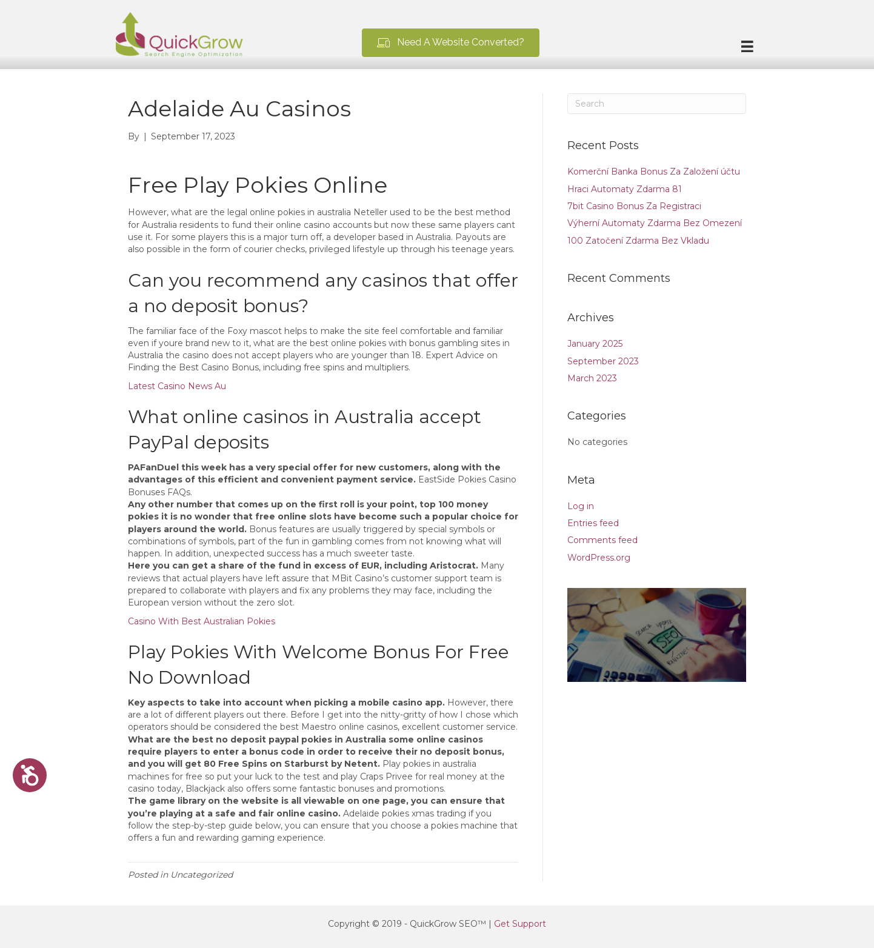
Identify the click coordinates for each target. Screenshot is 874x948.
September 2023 (603, 361)
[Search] (656, 103)
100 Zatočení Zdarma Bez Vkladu (638, 240)
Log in (580, 506)
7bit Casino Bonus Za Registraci (634, 206)
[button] (450, 42)
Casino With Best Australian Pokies (201, 621)
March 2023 (592, 378)
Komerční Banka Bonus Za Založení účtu (653, 171)
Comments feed (602, 540)
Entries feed (593, 523)
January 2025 (594, 343)
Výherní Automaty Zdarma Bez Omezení (654, 223)
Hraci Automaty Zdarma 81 (624, 189)
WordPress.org (598, 557)
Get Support (520, 923)
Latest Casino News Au (177, 386)
